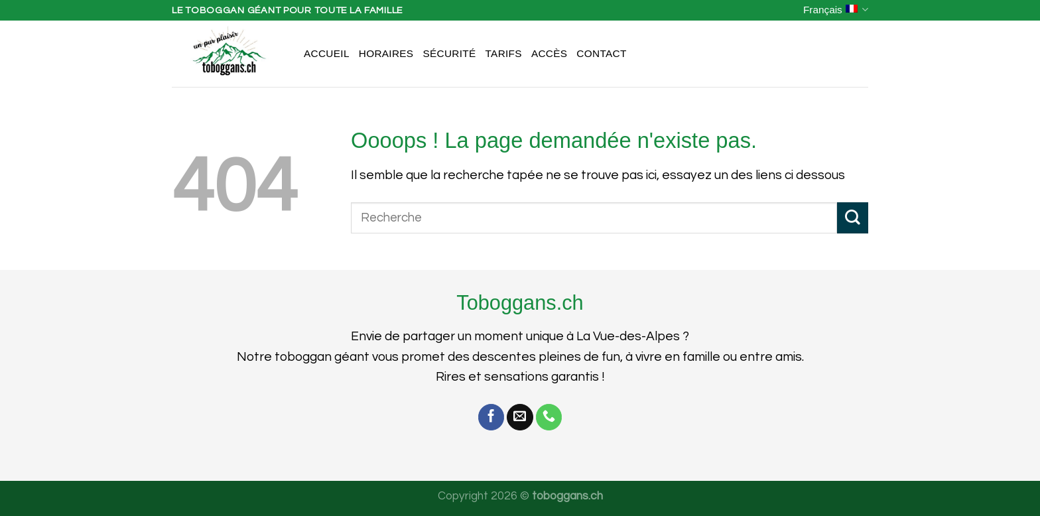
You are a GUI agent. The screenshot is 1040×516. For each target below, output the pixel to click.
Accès (549, 53)
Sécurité (449, 53)
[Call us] (549, 417)
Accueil (327, 53)
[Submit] (852, 217)
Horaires (386, 53)
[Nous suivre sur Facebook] (491, 417)
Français (835, 9)
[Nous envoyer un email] (520, 417)
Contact (601, 53)
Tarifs (504, 53)
